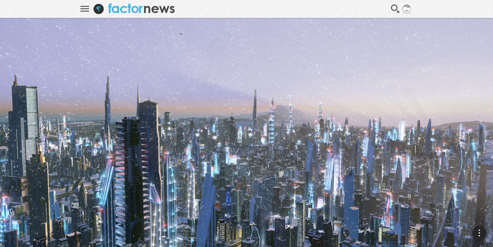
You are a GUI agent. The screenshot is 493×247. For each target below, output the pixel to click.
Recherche (395, 9)
